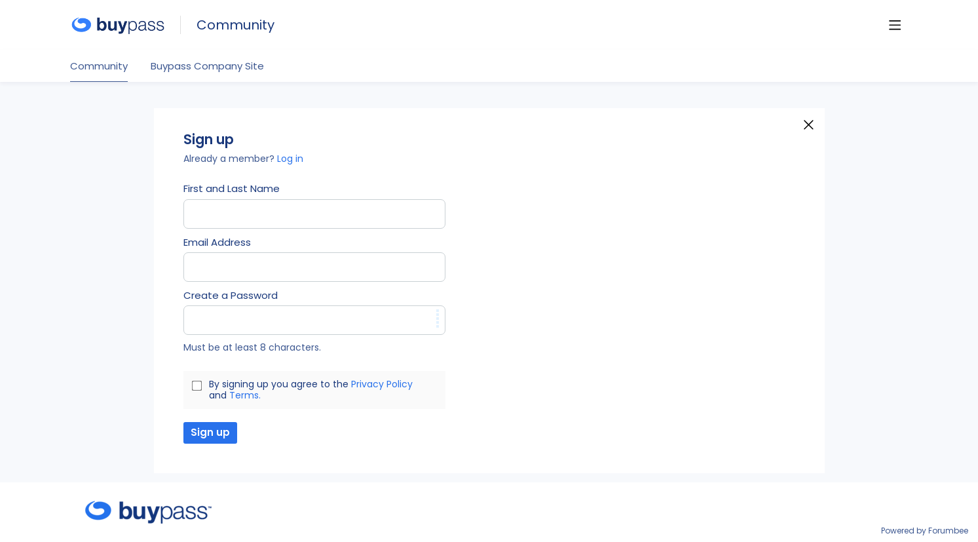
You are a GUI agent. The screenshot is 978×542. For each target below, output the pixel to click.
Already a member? (243, 158)
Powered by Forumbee (924, 531)
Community (235, 25)
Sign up (210, 432)
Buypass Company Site (207, 66)
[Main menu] (895, 25)
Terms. (245, 395)
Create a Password (230, 295)
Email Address (217, 242)
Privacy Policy (382, 384)
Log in (290, 158)
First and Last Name (231, 189)
